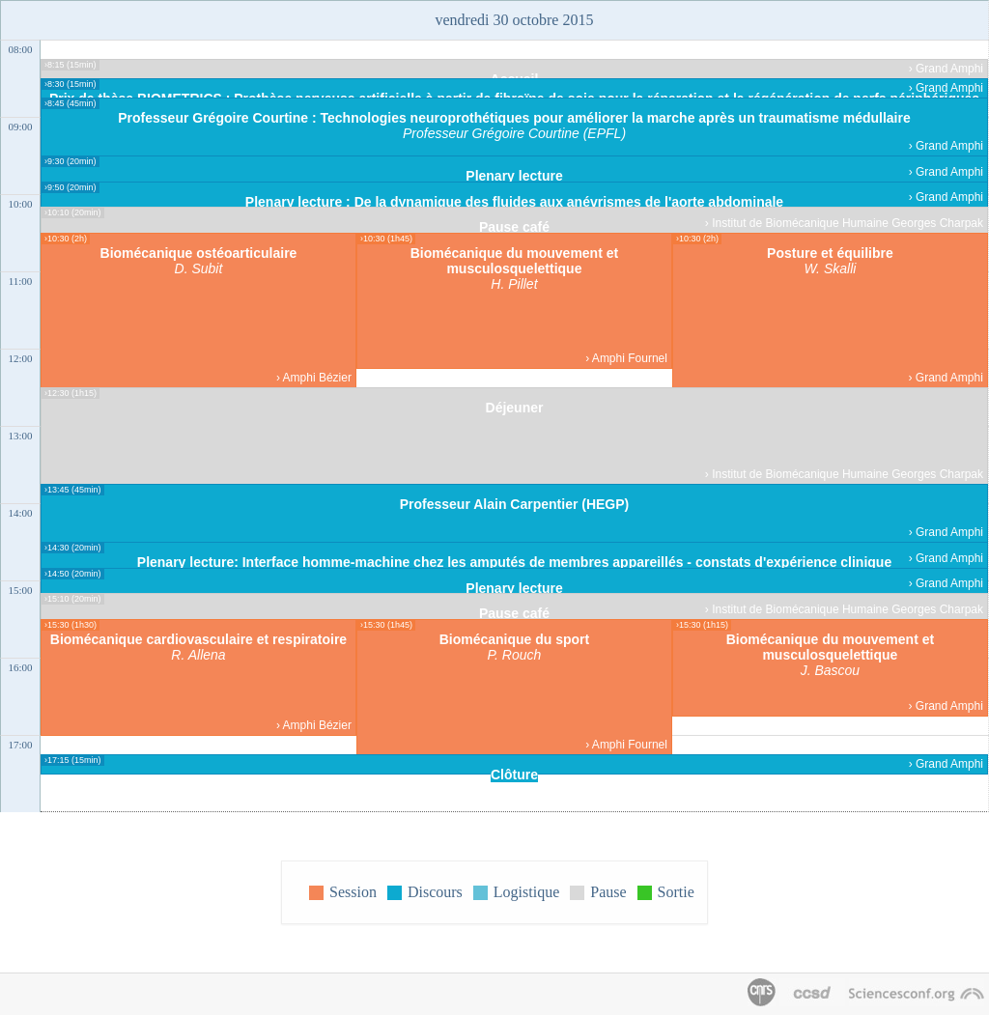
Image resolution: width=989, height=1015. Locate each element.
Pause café (514, 227)
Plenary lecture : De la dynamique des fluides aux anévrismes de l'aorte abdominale (514, 202)
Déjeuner (515, 407)
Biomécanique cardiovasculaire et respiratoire (198, 639)
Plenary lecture (514, 175)
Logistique (526, 892)
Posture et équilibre (830, 253)
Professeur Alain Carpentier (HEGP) (515, 504)
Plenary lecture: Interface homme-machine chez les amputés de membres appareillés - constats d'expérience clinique (514, 562)
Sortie (676, 892)
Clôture (514, 774)
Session (353, 892)
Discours (435, 892)
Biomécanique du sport (514, 639)
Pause (608, 892)
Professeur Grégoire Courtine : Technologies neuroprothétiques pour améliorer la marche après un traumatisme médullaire (514, 118)
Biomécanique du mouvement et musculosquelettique (514, 260)
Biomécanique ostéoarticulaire (198, 253)
